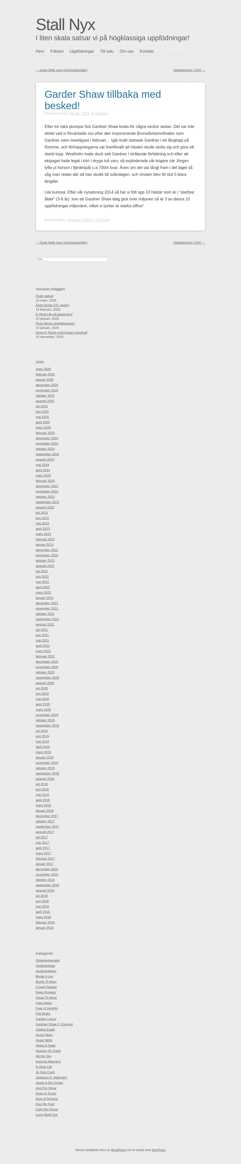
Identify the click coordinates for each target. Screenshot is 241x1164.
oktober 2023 (45, 497)
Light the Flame (47, 1109)
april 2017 (43, 848)
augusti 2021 (45, 624)
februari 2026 (45, 374)
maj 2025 (42, 417)
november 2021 (47, 608)
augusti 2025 (45, 401)
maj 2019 (42, 741)
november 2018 (47, 763)
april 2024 (43, 470)
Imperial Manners (48, 1061)
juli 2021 (42, 630)
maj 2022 (42, 582)
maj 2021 (42, 640)
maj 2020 (42, 699)
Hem (40, 51)
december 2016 (47, 869)
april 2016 (43, 912)
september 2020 (47, 678)
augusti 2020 (45, 683)
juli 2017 (42, 837)
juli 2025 (42, 406)
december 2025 (47, 385)
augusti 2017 (45, 832)
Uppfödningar (82, 51)
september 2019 (47, 725)
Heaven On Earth (48, 1051)
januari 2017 (44, 864)
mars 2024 (43, 475)
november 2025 (47, 390)
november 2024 (47, 443)
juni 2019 (42, 736)
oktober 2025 (45, 396)
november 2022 (47, 555)
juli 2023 (42, 513)
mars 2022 (43, 592)
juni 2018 (42, 789)
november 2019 (47, 715)
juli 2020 (42, 688)
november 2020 (47, 667)
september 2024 (47, 454)
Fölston (57, 51)
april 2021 (43, 646)
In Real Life (44, 1067)
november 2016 (47, 874)
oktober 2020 (45, 672)
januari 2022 (44, 598)
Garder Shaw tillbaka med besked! (103, 100)
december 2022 (47, 550)
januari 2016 (44, 928)
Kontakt (146, 51)
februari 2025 (45, 433)
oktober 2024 (45, 449)
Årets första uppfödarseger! (55, 323)
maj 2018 (42, 795)
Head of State (45, 1045)
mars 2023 (43, 534)
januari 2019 (44, 757)
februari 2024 (45, 481)
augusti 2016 (45, 890)
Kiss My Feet (45, 1104)
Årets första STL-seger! (52, 305)
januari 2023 (44, 545)
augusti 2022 (45, 566)
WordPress (118, 1150)
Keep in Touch (46, 1093)
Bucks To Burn (46, 982)
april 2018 (43, 800)
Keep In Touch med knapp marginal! (62, 332)
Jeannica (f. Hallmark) (51, 1077)
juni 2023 (42, 518)
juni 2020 (42, 694)
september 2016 (47, 885)
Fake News (44, 1003)
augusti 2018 (45, 779)
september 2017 (47, 827)
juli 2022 (42, 571)
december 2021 (47, 603)
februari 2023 (45, 539)
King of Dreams (47, 1099)
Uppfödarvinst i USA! (189, 70)
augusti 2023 (45, 507)
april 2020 (43, 704)
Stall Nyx (65, 24)
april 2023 (43, 529)
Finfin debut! (44, 296)
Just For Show (46, 1088)
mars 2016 (43, 917)
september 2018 (47, 773)
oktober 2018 (45, 768)
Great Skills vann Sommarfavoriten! (61, 70)
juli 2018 (42, 784)
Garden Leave (46, 1019)
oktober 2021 (45, 614)
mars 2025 (43, 427)
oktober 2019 (45, 720)
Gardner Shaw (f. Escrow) (89, 220)
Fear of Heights (47, 1008)
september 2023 (47, 502)
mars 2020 (43, 709)
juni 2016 (42, 901)
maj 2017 (42, 842)
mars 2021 (43, 651)
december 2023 (47, 486)
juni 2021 (42, 635)
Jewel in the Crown (49, 1083)
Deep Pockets (46, 992)
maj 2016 (42, 906)
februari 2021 (45, 656)
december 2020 (47, 662)
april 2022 (43, 587)
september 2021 (47, 619)
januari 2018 (44, 811)
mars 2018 (43, 805)
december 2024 (47, 438)
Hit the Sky (43, 1056)
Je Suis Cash (45, 1072)
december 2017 (47, 816)
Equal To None (46, 998)
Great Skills (44, 1040)
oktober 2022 (45, 560)
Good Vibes (44, 1035)
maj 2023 (42, 523)
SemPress (159, 1150)
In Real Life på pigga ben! (54, 314)
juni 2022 (42, 576)
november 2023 (47, 491)
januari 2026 (44, 380)
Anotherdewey (46, 971)
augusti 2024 (45, 459)
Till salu (107, 51)
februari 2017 (45, 858)
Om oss (127, 51)
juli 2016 (42, 896)
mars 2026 (43, 369)
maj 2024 (42, 465)
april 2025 (43, 422)
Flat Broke (43, 1014)
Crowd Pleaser (46, 987)
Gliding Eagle (45, 1029)
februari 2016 (45, 922)
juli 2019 (42, 731)
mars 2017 (43, 853)
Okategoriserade (48, 960)
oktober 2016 (45, 880)
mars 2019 (43, 752)
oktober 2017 (45, 821)
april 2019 (43, 747)
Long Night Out (46, 1115)
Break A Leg (44, 976)
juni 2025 (42, 412)
